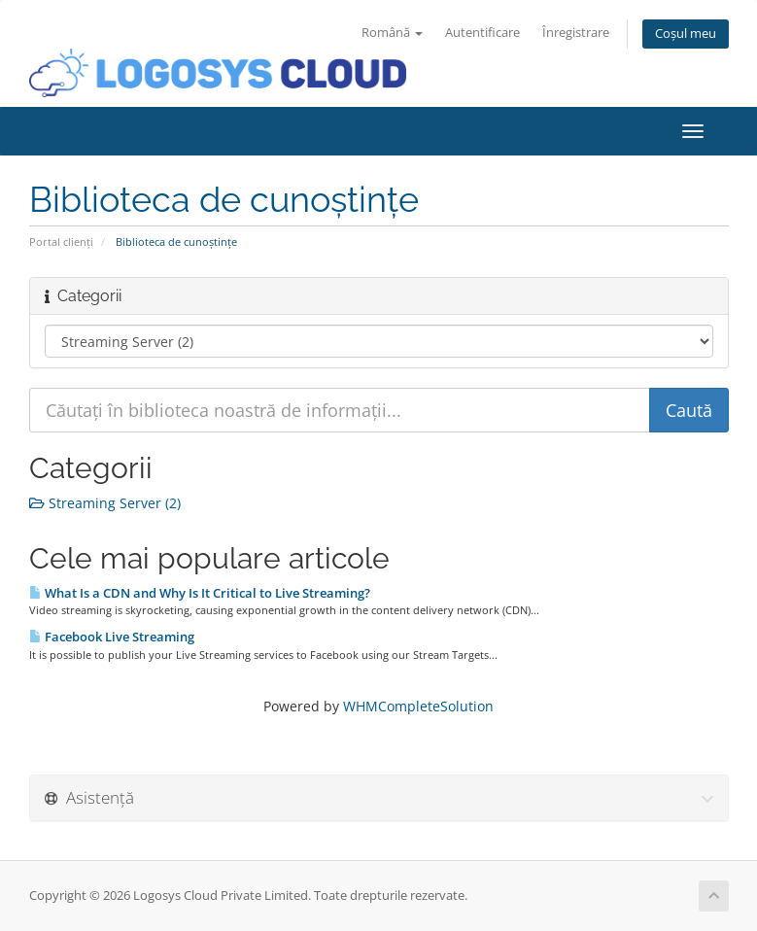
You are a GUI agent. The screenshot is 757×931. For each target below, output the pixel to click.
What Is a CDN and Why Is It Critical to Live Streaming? (199, 593)
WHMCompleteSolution (418, 706)
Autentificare (482, 32)
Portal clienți (61, 241)
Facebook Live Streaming (111, 636)
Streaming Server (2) (105, 503)
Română (392, 32)
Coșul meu (685, 33)
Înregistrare (575, 32)
